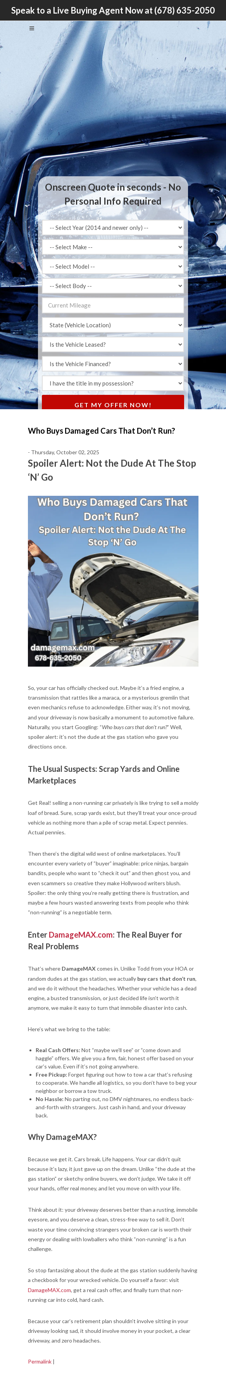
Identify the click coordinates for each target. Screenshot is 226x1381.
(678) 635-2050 (184, 10)
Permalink (40, 1361)
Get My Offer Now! (113, 404)
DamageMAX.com (81, 934)
